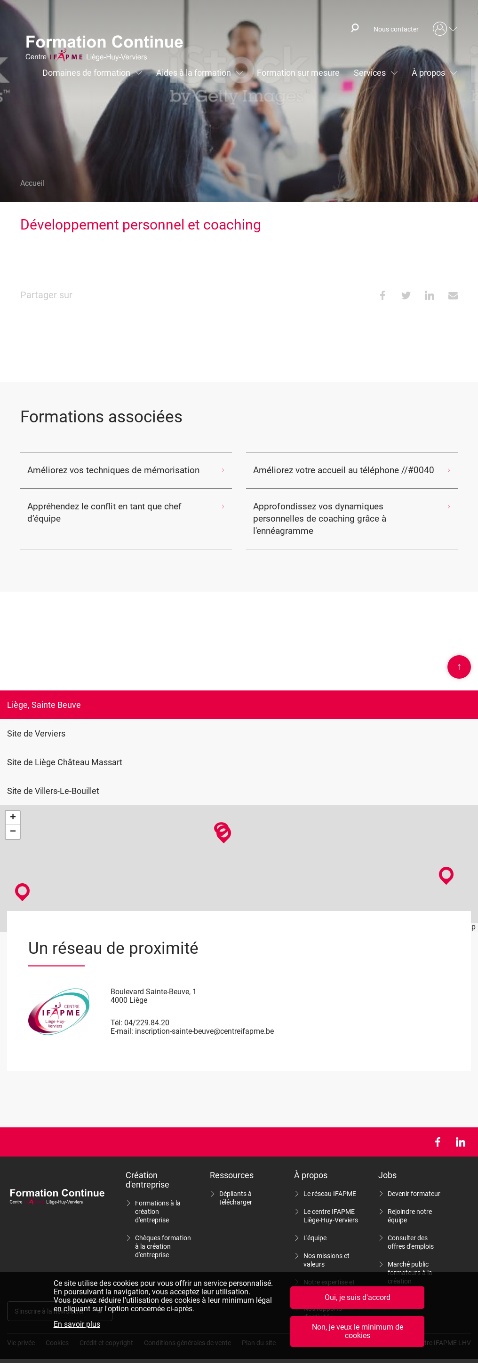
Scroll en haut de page (459, 654)
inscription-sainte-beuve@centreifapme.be (204, 1018)
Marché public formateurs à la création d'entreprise (410, 1264)
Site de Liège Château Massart (64, 750)
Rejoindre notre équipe (410, 1204)
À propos (428, 73)
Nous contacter (396, 29)
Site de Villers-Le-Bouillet (53, 779)
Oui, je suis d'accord (357, 1297)
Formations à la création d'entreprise (158, 1199)
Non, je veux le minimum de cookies (357, 1331)
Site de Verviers (36, 721)
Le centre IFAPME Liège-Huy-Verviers (330, 1204)
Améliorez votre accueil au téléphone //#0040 (328, 470)
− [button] (13, 820)
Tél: (116, 1010)
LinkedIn (460, 1129)
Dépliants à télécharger (235, 1186)
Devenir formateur (414, 1181)
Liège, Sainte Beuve (44, 692)
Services (370, 73)
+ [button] (13, 806)
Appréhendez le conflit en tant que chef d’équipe (106, 506)
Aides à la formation (193, 73)
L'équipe (315, 1225)
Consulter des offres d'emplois (411, 1230)
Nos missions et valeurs (326, 1248)
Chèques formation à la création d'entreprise (163, 1234)
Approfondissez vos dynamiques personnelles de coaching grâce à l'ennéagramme (334, 512)
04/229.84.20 (146, 1010)
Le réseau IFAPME (329, 1181)
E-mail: (122, 1018)
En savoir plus (77, 1324)
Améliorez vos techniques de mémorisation (98, 470)
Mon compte (445, 29)
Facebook (437, 1129)
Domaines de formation (86, 73)
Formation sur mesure (298, 73)
